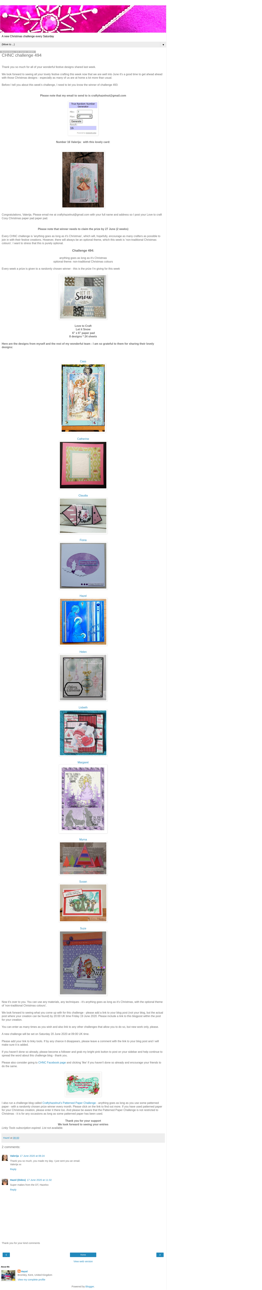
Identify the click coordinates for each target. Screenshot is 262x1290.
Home (83, 1255)
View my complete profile (31, 1279)
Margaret (83, 762)
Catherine (83, 438)
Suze (83, 928)
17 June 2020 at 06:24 (32, 1155)
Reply (13, 1169)
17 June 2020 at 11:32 (39, 1180)
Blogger (90, 1286)
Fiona (83, 540)
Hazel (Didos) (18, 1180)
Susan (83, 881)
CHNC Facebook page (52, 1062)
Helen (83, 651)
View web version (83, 1261)
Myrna (83, 839)
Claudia (83, 495)
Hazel (83, 595)
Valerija (14, 1155)
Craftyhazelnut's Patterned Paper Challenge (69, 1102)
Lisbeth (83, 707)
